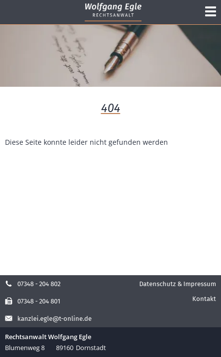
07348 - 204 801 (32, 301)
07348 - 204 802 (32, 284)
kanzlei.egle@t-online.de (48, 318)
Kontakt (204, 298)
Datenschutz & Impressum (177, 284)
